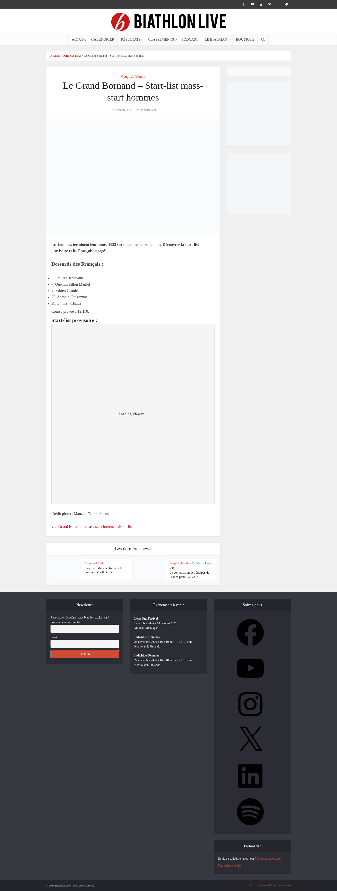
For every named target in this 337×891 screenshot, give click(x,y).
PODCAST (190, 39)
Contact (251, 885)
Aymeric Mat (148, 109)
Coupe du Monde (133, 76)
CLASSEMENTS (161, 39)
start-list (126, 526)
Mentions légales (267, 885)
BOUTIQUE (245, 39)
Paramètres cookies (229, 865)
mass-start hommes (101, 526)
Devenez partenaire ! (269, 858)
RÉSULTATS (131, 39)
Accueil (55, 55)
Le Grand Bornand (67, 526)
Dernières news (72, 55)
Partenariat (285, 885)
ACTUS (78, 39)
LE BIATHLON (216, 39)
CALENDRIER (103, 39)
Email (54, 637)
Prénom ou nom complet (65, 622)
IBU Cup (197, 563)
